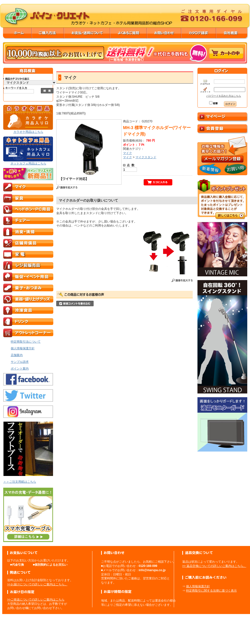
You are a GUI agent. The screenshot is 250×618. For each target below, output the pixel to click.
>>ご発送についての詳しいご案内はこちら (35, 599)
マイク (127, 153)
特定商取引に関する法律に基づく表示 (211, 590)
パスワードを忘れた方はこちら (223, 95)
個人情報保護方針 (198, 586)
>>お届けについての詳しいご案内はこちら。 (37, 584)
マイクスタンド (145, 157)
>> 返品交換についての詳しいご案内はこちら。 (214, 566)
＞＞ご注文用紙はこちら (19, 481)
